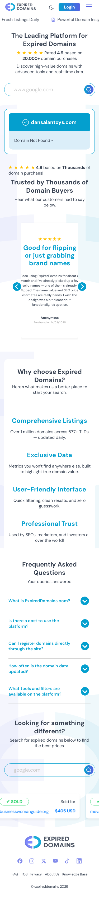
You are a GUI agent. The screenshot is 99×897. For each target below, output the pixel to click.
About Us (52, 874)
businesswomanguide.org (24, 811)
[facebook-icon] (19, 860)
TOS (24, 874)
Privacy (36, 874)
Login (69, 7)
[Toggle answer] (85, 601)
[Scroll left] (17, 286)
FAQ (15, 874)
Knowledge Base (74, 874)
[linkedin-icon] (79, 860)
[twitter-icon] (43, 860)
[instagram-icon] (31, 860)
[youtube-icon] (55, 860)
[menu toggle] (89, 7)
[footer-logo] (49, 843)
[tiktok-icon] (67, 860)
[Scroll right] (82, 286)
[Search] (88, 89)
